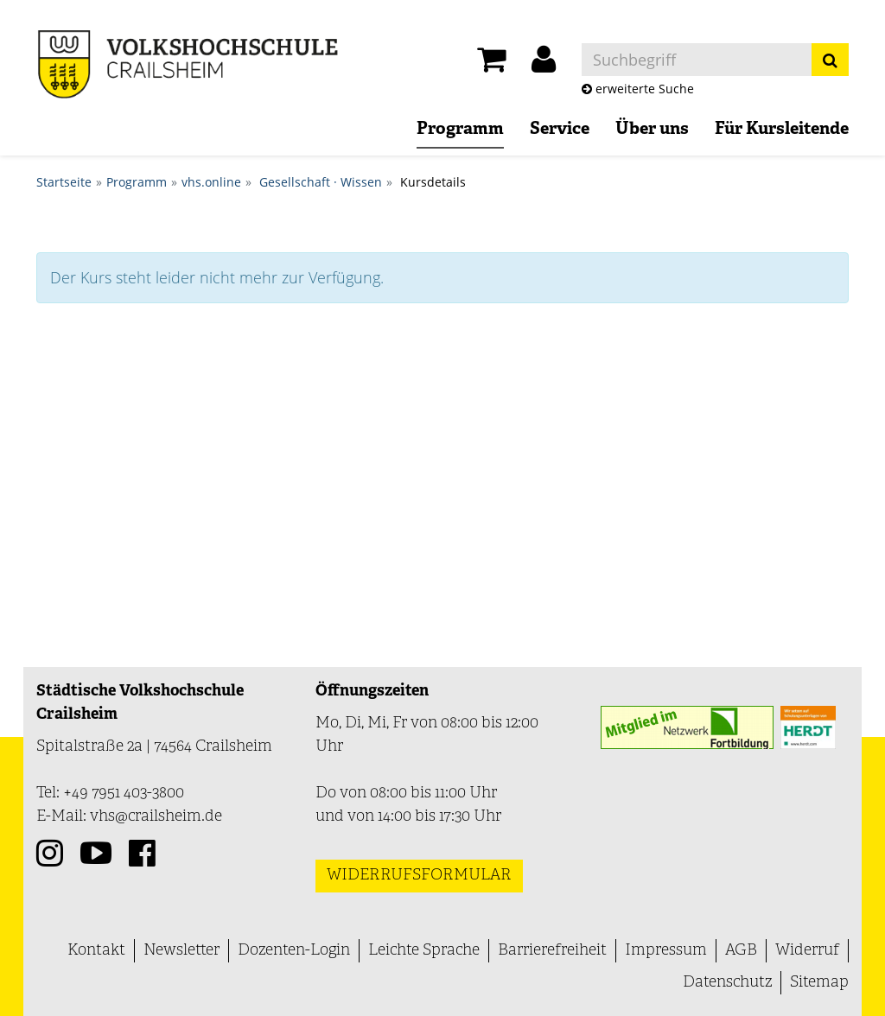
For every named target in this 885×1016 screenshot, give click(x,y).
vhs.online (211, 182)
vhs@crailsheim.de (156, 817)
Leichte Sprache (424, 951)
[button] (544, 64)
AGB (741, 951)
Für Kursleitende (782, 129)
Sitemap (819, 983)
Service (559, 129)
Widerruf (807, 951)
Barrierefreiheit (552, 951)
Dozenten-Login (294, 951)
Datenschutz (727, 983)
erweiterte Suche (638, 88)
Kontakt (96, 951)
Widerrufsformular (419, 876)
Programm (460, 129)
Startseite (64, 182)
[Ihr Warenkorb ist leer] (491, 64)
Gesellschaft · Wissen (320, 182)
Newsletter (181, 951)
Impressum (666, 951)
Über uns (652, 129)
